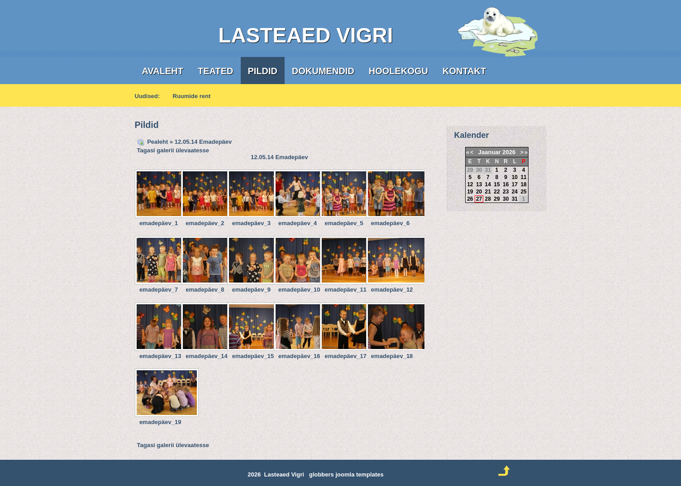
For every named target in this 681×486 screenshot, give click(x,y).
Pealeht (157, 141)
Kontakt (464, 71)
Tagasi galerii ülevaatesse (173, 150)
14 (488, 184)
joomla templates (359, 474)
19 (470, 192)
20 (479, 192)
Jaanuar (489, 152)
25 (523, 192)
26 (470, 199)
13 (479, 184)
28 (488, 199)
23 (506, 192)
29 (497, 199)
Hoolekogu (398, 71)
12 (470, 184)
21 (488, 192)
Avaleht (162, 71)
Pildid (263, 71)
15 (497, 184)
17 (515, 184)
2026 (508, 152)
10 (515, 177)
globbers (321, 474)
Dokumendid (323, 71)
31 (515, 199)
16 (506, 184)
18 (523, 184)
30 (506, 199)
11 (523, 177)
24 (515, 192)
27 (479, 199)
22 (497, 192)
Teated (215, 71)
